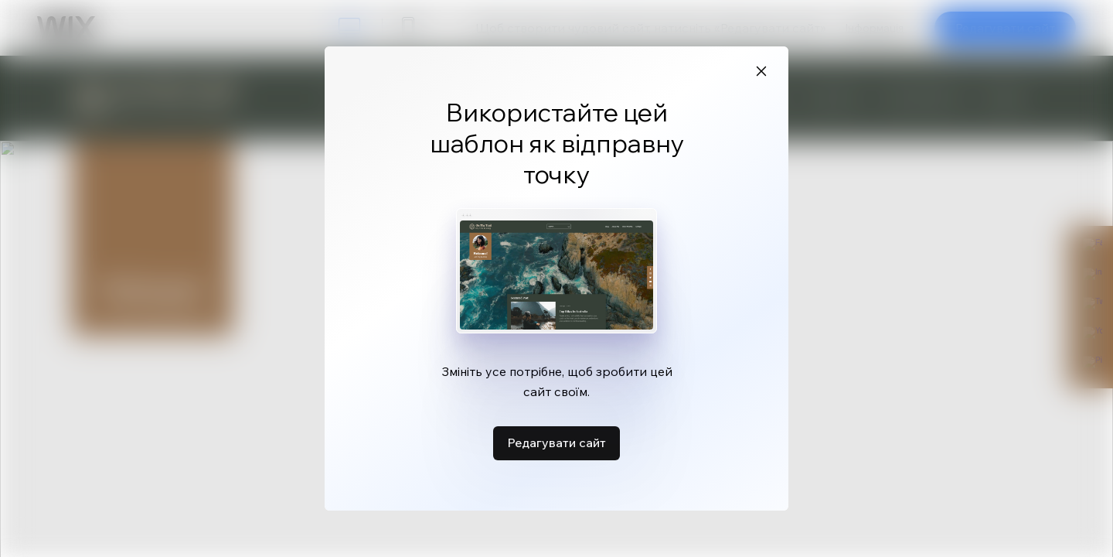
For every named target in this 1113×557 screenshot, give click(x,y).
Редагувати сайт (556, 442)
